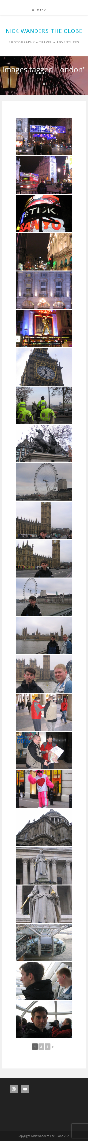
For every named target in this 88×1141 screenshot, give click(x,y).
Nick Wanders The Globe (44, 31)
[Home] (44, 83)
